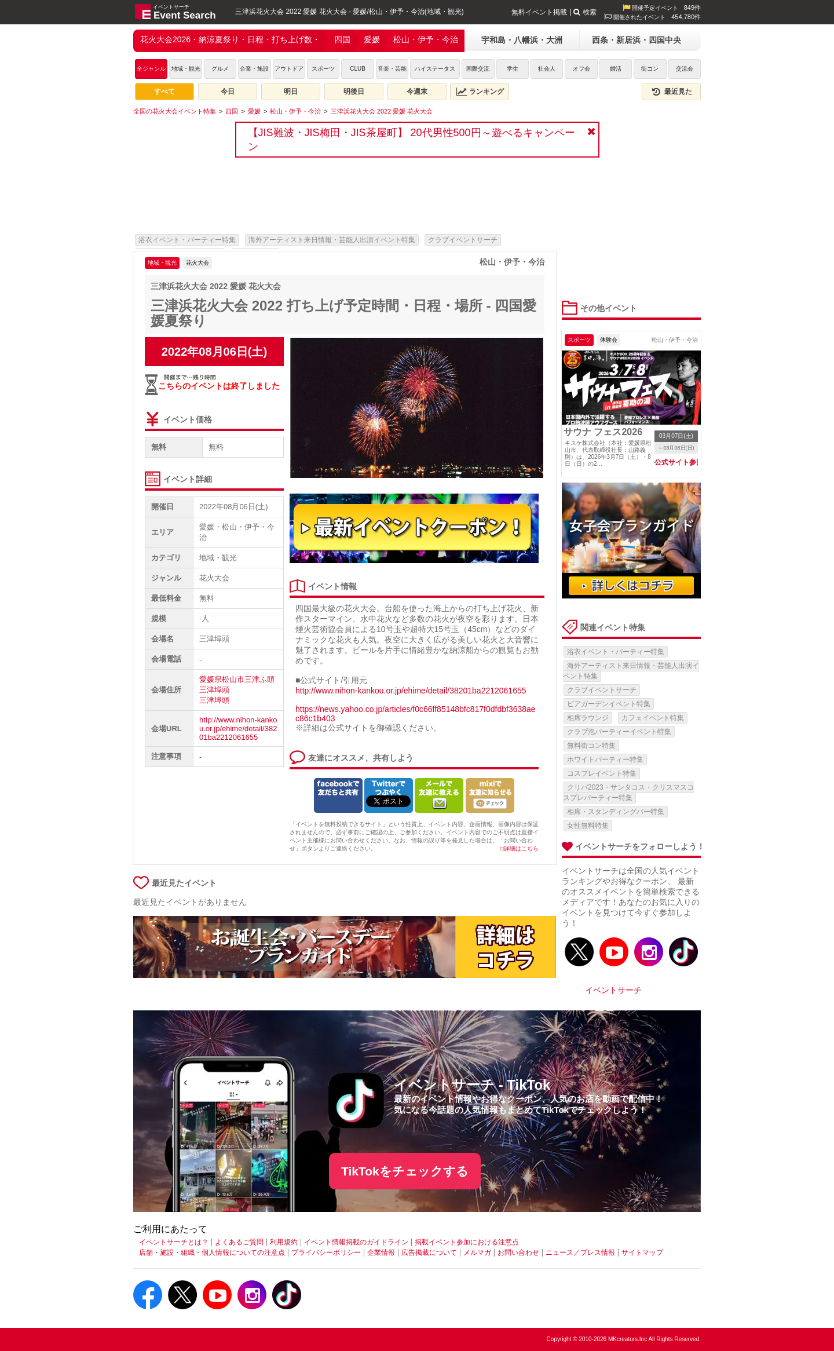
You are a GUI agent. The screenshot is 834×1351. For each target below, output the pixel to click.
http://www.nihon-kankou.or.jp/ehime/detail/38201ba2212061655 (238, 728)
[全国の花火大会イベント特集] (174, 111)
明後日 (353, 91)
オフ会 (581, 68)
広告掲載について (429, 1252)
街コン (650, 68)
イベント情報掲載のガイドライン (356, 1242)
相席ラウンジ (588, 718)
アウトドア (289, 68)
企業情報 (381, 1252)
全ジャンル (151, 68)
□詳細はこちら (519, 848)
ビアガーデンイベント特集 (608, 704)
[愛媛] (254, 111)
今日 (228, 91)
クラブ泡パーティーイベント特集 (619, 732)
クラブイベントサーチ (463, 240)
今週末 (417, 91)
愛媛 (372, 39)
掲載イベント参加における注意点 (467, 1242)
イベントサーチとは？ (174, 1242)
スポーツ (323, 68)
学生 (512, 68)
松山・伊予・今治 (425, 39)
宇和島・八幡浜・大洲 (521, 40)
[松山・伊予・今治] (295, 111)
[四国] (231, 111)
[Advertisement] (344, 200)
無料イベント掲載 (539, 12)
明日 (291, 91)
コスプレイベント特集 (602, 773)
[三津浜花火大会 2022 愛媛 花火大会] (382, 111)
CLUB (357, 68)
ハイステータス (435, 68)
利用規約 (284, 1242)
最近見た (671, 91)
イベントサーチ (613, 990)
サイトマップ (642, 1252)
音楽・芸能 (392, 68)
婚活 (615, 68)
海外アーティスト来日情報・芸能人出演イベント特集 (331, 240)
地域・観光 (185, 68)
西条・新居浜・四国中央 (636, 40)
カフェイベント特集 (652, 718)
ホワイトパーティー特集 (605, 759)
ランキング (480, 91)
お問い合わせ (518, 1252)
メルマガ (477, 1252)
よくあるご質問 (239, 1242)
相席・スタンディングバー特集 (615, 812)
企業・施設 (254, 68)
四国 (342, 39)
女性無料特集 (588, 825)
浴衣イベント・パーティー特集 (187, 240)
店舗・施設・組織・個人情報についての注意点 (212, 1252)
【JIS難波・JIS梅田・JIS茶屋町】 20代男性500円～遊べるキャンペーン (411, 139)
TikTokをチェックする (405, 1171)
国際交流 (477, 68)
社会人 (546, 68)
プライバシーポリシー (326, 1252)
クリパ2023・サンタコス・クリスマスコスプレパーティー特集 (628, 792)
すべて (164, 91)
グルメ (220, 68)
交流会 (684, 68)
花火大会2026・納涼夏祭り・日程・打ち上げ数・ (230, 39)
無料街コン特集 (591, 746)
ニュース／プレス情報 (580, 1252)
